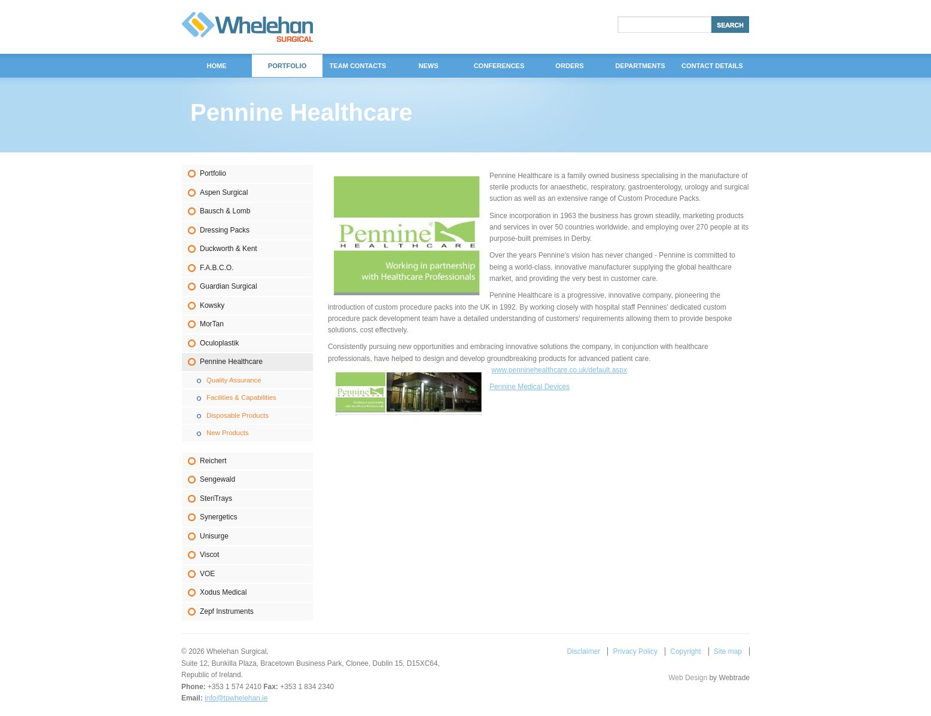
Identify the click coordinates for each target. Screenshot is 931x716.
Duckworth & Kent (228, 248)
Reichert (213, 461)
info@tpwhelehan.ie (236, 698)
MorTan (212, 324)
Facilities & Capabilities (241, 397)
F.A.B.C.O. (216, 268)
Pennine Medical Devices (529, 387)
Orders (569, 65)
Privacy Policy (635, 651)
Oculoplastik (219, 343)
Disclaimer (583, 651)
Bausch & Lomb (225, 211)
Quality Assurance (233, 380)
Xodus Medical (223, 592)
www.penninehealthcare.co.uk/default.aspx (559, 370)
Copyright (685, 651)
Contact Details (712, 65)
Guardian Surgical (228, 286)
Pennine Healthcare (231, 361)
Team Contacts (358, 65)
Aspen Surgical (224, 192)
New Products (227, 432)
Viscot (209, 554)
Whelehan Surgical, (247, 27)
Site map (728, 651)
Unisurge (214, 536)
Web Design (687, 678)
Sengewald (217, 479)
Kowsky (212, 305)
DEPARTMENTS (640, 65)
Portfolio (213, 173)
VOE (207, 574)
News (428, 65)
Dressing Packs (225, 230)
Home (216, 65)
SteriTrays (216, 498)
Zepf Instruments (227, 611)
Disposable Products (237, 415)
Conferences (499, 65)
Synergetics (218, 517)
